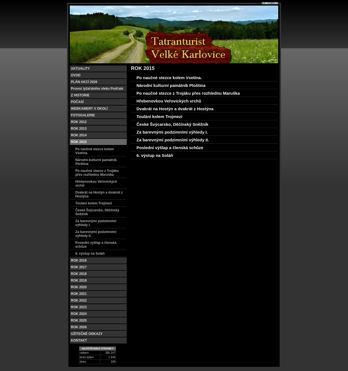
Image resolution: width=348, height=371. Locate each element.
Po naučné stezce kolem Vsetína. (94, 151)
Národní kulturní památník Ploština (96, 162)
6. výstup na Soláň (90, 253)
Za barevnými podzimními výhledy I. (95, 223)
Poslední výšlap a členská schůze (95, 245)
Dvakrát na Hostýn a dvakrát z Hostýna (99, 194)
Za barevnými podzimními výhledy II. (95, 234)
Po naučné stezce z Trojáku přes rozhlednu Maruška (97, 173)
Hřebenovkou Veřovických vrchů (96, 183)
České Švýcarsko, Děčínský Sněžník (97, 212)
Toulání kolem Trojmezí (93, 203)
